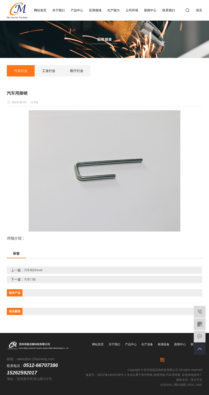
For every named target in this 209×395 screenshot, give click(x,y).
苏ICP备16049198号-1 (111, 374)
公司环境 (132, 10)
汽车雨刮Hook (33, 270)
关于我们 (58, 10)
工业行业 (48, 71)
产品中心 (77, 10)
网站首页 (40, 10)
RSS (191, 384)
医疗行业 (76, 71)
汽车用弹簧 (173, 374)
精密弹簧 (159, 374)
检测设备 (163, 344)
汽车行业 (20, 71)
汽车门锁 (30, 279)
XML (199, 384)
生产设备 (147, 344)
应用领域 (95, 10)
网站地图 (180, 384)
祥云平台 (196, 379)
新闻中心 (150, 10)
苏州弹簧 (147, 374)
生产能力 (113, 10)
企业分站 (166, 384)
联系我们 (168, 10)
